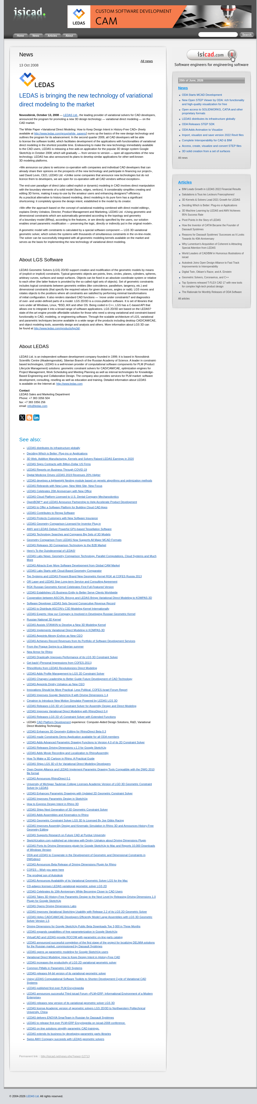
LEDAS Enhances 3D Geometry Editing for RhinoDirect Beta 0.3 (66, 731)
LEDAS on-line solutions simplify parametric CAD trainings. (63, 1028)
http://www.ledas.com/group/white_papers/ (60, 133)
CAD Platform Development (54, 722)
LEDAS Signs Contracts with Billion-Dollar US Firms (59, 464)
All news (147, 61)
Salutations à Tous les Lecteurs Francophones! (208, 194)
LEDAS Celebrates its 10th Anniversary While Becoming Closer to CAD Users (75, 891)
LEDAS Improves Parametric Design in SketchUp (57, 798)
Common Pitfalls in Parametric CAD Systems (54, 968)
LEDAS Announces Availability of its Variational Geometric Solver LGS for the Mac (77, 880)
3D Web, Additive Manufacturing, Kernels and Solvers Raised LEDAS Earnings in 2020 (80, 458)
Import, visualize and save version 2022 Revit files (213, 134)
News (183, 88)
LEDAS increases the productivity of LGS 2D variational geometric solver (71, 962)
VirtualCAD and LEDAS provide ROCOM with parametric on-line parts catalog (75, 937)
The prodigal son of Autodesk (45, 875)
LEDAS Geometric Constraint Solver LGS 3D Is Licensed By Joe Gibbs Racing (75, 820)
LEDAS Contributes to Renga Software (51, 512)
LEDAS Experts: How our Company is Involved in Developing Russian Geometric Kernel (81, 613)
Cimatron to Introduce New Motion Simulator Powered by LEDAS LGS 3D (72, 700)
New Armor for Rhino (40, 651)
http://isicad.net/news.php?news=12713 (65, 1056)
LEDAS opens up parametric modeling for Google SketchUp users (67, 951)
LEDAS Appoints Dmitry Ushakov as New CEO (56, 684)
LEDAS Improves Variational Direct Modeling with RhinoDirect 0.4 (67, 711)
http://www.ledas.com (69, 383)
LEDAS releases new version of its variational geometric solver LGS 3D (71, 1002)
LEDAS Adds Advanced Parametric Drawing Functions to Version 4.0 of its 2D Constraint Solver (86, 742)
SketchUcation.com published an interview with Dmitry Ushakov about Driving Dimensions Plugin (86, 840)
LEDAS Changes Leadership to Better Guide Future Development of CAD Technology (79, 678)
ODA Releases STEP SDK (198, 124)
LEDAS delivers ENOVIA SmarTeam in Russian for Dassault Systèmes (70, 1017)
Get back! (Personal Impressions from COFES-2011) (59, 662)
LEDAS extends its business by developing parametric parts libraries (69, 1033)
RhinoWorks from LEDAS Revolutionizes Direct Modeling (62, 668)
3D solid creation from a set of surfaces (206, 151)
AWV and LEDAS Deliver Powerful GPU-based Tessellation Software (69, 529)
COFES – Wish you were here (45, 869)
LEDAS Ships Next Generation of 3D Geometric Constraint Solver (67, 809)
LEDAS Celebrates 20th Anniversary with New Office (59, 491)
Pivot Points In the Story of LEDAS (201, 220)
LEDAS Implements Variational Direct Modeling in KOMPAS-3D (66, 630)
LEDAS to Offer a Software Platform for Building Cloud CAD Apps (67, 507)
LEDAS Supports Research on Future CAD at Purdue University (66, 835)
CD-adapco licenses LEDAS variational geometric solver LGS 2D (67, 886)
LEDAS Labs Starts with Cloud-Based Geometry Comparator (64, 570)
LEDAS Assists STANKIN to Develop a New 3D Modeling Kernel (66, 624)
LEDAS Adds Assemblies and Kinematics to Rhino (58, 814)
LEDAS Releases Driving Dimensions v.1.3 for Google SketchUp (66, 747)
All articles (184, 298)
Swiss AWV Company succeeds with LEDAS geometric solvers (65, 1039)
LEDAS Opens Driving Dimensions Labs (51, 906)
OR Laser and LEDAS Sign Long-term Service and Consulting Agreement (72, 581)
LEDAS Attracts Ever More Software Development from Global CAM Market (73, 565)
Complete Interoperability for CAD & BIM (207, 140)
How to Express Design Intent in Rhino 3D (53, 804)
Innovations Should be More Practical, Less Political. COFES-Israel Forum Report (77, 689)
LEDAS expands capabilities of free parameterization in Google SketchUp (72, 931)
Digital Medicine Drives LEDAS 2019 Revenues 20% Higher (64, 474)
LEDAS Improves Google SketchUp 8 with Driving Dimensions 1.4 (67, 695)
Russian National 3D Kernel (44, 619)
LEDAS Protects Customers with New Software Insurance (62, 518)
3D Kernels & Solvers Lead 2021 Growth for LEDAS (211, 199)
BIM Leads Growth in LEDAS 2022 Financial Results (211, 189)
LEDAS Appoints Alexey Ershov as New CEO (55, 635)
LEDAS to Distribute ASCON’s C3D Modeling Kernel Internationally (68, 608)
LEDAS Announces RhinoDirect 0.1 (48, 778)
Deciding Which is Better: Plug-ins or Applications (57, 453)
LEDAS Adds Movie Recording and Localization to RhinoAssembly (67, 752)
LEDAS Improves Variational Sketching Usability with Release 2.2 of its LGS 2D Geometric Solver (87, 911)
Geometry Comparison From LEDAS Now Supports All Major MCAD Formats (74, 539)
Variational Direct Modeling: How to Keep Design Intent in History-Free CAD (73, 957)
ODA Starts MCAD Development (202, 94)
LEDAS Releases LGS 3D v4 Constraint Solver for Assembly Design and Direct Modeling (81, 705)
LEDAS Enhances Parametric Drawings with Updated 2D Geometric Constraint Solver (80, 793)
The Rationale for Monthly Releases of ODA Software (212, 292)
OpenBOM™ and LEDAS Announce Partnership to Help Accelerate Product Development (82, 501)
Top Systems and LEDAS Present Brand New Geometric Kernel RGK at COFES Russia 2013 (84, 576)
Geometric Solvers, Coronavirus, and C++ (205, 277)
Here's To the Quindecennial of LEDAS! (51, 550)
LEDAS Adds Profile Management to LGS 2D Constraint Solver (65, 673)
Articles (185, 182)
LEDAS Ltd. (70, 115)
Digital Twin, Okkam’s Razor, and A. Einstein (206, 271)
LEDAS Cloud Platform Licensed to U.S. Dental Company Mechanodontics (73, 496)
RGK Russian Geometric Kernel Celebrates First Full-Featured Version (70, 586)
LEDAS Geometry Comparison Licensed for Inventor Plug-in (64, 523)
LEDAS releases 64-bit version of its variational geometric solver (66, 973)
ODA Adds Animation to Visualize (202, 129)
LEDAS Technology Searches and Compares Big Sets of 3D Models (68, 534)
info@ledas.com (37, 405)
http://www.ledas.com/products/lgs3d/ (57, 328)
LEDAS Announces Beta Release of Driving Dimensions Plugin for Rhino (71, 864)
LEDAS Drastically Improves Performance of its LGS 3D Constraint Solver (72, 657)
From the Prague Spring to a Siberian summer (55, 646)
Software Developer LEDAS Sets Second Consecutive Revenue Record (71, 603)
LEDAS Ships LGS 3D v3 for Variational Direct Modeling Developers (69, 763)
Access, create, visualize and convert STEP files (211, 145)
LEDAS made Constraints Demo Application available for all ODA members (73, 736)
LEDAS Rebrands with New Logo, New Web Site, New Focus (64, 485)
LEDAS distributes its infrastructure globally (53, 447)
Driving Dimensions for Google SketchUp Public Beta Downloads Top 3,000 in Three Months (84, 926)
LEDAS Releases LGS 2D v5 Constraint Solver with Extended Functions (71, 716)
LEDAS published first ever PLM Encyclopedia (55, 988)
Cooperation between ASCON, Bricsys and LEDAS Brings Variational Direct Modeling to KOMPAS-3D (89, 597)
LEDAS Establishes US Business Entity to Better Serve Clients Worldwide (72, 592)
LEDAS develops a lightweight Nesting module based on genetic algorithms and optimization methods (89, 480)
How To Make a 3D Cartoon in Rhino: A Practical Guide (61, 758)
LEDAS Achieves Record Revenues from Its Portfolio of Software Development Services (81, 640)
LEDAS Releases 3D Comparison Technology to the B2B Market (66, 545)
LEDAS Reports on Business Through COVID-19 (57, 469)
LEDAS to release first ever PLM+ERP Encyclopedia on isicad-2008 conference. (76, 1022)
